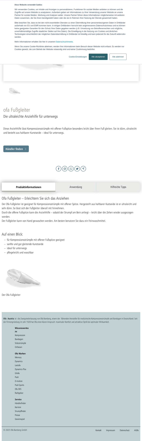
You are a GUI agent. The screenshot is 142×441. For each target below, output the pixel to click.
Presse (17, 415)
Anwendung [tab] (76, 187)
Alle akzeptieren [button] (98, 57)
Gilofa (17, 373)
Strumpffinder (20, 411)
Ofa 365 (18, 389)
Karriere (18, 407)
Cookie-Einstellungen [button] (78, 57)
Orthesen (18, 347)
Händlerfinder (20, 403)
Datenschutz (124, 430)
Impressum (110, 430)
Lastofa (17, 365)
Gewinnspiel (20, 419)
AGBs (136, 430)
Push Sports (19, 385)
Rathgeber (19, 393)
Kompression (20, 335)
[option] (38, 91)
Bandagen (19, 339)
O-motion (18, 381)
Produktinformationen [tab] (28, 187)
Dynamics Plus (20, 369)
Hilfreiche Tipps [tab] (118, 187)
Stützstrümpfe (20, 343)
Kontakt (98, 430)
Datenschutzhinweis (64, 42)
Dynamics (19, 361)
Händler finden (14, 149)
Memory (18, 357)
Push (17, 377)
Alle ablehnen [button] (118, 57)
